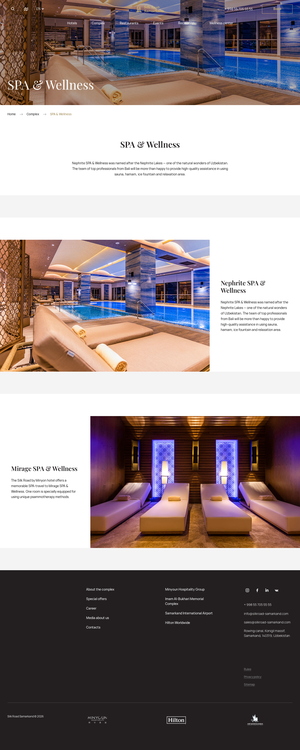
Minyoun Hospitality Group (185, 589)
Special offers (96, 599)
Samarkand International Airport (189, 613)
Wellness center (221, 23)
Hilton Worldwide (177, 622)
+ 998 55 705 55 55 (239, 9)
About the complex (100, 589)
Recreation (186, 23)
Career (91, 608)
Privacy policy (252, 676)
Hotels (72, 23)
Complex (98, 23)
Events (158, 23)
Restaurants (129, 23)
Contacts (93, 627)
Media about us (97, 618)
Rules (247, 669)
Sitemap (249, 684)
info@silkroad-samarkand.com (266, 613)
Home (11, 114)
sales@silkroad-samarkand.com (267, 622)
